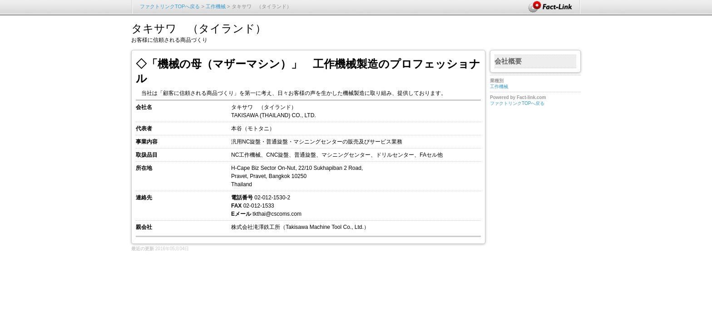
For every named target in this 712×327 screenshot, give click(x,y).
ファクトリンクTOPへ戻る (170, 6)
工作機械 (216, 6)
